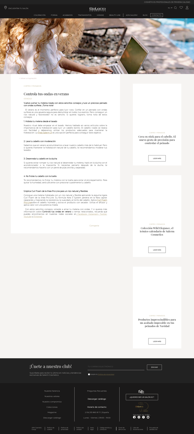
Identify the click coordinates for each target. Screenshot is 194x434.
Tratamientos (84, 15)
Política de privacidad (106, 374)
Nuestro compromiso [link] (52, 402)
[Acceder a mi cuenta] (187, 8)
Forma (54, 15)
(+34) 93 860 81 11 (93, 412)
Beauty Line (114, 15)
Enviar (154, 367)
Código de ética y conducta (106, 428)
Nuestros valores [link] (52, 396)
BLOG (145, 15)
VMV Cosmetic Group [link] (37, 428)
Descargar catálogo (52, 418)
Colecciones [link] (52, 407)
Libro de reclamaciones (138, 428)
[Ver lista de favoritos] (181, 8)
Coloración (40, 15)
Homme (100, 15)
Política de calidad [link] (80, 428)
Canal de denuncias (122, 428)
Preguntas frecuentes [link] (97, 391)
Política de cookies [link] (50, 428)
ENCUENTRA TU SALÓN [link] (18, 8)
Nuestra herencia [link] (52, 391)
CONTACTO (156, 15)
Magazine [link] (52, 412)
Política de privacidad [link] (64, 428)
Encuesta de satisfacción (153, 428)
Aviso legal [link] (92, 428)
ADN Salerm (131, 15)
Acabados (68, 15)
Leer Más (157, 158)
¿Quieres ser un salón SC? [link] (142, 397)
